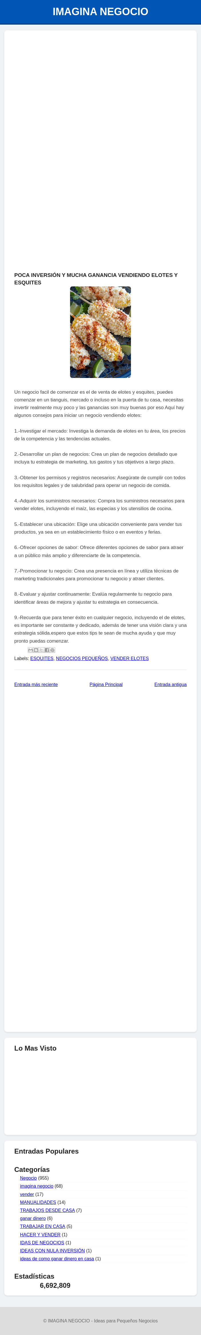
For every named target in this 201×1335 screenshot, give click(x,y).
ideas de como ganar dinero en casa (57, 1258)
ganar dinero (33, 1218)
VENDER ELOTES (129, 658)
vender (27, 1194)
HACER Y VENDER (40, 1234)
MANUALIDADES (38, 1202)
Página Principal (106, 684)
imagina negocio (36, 1186)
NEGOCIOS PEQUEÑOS (82, 658)
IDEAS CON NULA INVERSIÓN (52, 1250)
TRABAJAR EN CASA (42, 1226)
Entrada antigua (170, 684)
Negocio (28, 1178)
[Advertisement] (100, 76)
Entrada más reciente (36, 684)
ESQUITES (41, 658)
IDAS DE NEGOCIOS (42, 1242)
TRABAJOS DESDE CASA (47, 1210)
